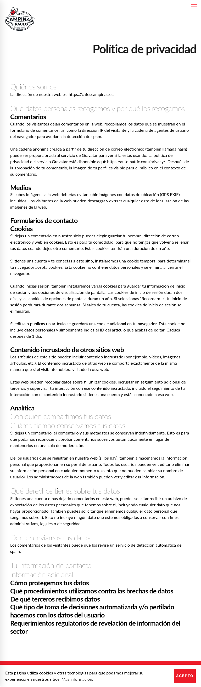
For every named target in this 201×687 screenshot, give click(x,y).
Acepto (185, 676)
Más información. (77, 679)
